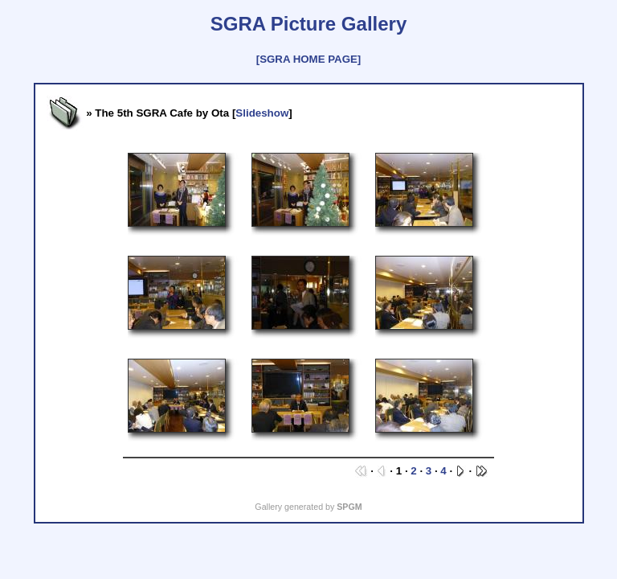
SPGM (349, 506)
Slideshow (261, 113)
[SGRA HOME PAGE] (308, 59)
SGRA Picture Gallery (308, 24)
